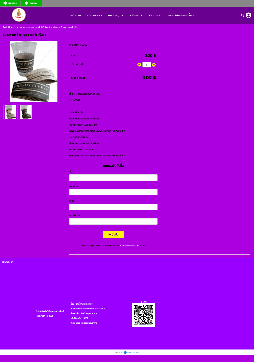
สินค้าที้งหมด (9, 27)
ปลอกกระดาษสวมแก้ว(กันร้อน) (34, 27)
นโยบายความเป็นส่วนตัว (129, 245)
